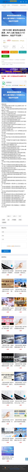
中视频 (14, 219)
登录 (9, 247)
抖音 (20, 219)
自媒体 (4, 222)
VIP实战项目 (15, 5)
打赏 (20, 216)
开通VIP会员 (22, 52)
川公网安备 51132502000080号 (12, 468)
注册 (13, 247)
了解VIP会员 (14, 52)
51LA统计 (21, 468)
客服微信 (5, 56)
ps (8, 219)
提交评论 (6, 252)
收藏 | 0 (9, 216)
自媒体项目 (23, 5)
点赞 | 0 (14, 216)
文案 (3, 219)
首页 (8, 5)
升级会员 (21, 85)
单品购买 (5, 52)
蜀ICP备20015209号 (22, 467)
